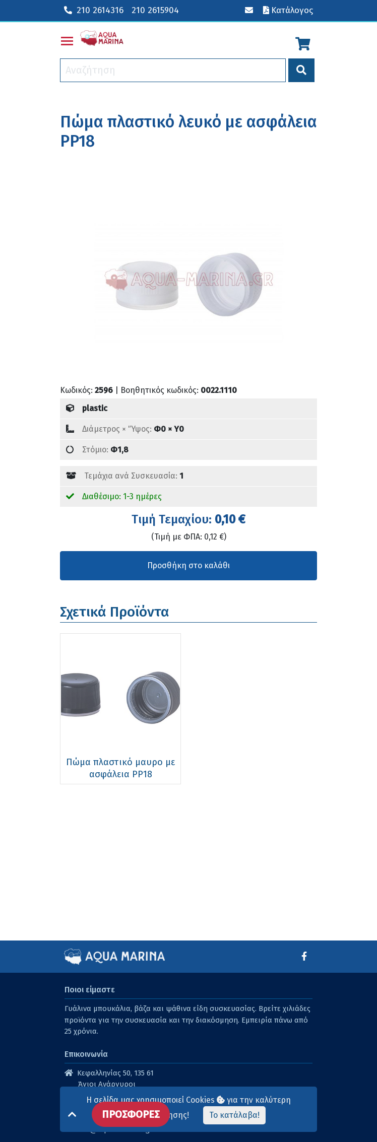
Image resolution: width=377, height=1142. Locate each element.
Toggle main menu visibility (67, 39)
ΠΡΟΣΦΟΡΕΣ (131, 1114)
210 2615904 (155, 10)
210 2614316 (93, 10)
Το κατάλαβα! (234, 1115)
